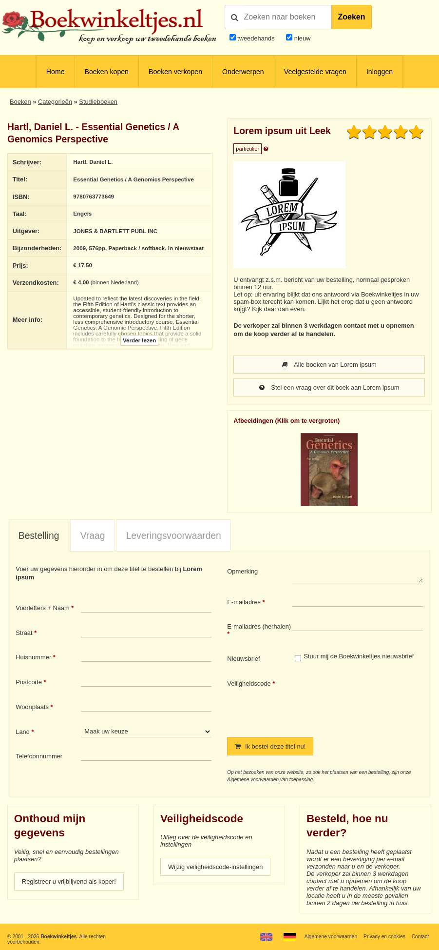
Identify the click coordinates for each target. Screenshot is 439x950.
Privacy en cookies (384, 936)
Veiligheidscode (248, 683)
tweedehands (256, 38)
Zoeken (351, 17)
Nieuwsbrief (243, 658)
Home (55, 72)
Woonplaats (32, 707)
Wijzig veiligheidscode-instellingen (215, 867)
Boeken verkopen (175, 72)
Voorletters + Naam (42, 608)
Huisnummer (33, 657)
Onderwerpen (243, 72)
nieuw (301, 38)
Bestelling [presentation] (39, 536)
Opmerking (242, 571)
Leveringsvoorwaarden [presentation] (173, 536)
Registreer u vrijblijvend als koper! (69, 881)
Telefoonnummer (39, 756)
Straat (24, 632)
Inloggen (379, 72)
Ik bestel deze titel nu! (270, 746)
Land (23, 731)
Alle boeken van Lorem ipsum (329, 364)
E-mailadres (244, 602)
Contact (420, 936)
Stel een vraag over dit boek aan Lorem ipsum (329, 387)
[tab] (39, 535)
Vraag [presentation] (92, 536)
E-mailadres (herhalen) (259, 626)
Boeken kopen (107, 72)
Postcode (29, 682)
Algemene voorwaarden (253, 779)
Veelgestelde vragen (315, 72)
